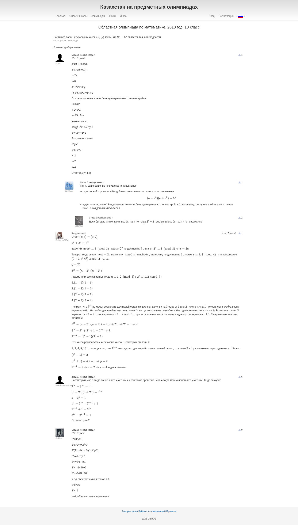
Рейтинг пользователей (152, 511)
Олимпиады (98, 16)
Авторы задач (130, 511)
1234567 (69, 191)
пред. (224, 233)
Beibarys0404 (62, 240)
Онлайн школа (78, 16)
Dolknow (79, 226)
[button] (242, 16)
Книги (112, 16)
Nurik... (59, 63)
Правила (171, 511)
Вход (211, 16)
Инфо (123, 16)
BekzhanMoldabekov (65, 385)
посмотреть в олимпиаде (65, 40)
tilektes (59, 438)
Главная (60, 16)
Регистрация (226, 16)
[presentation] (100, 37)
